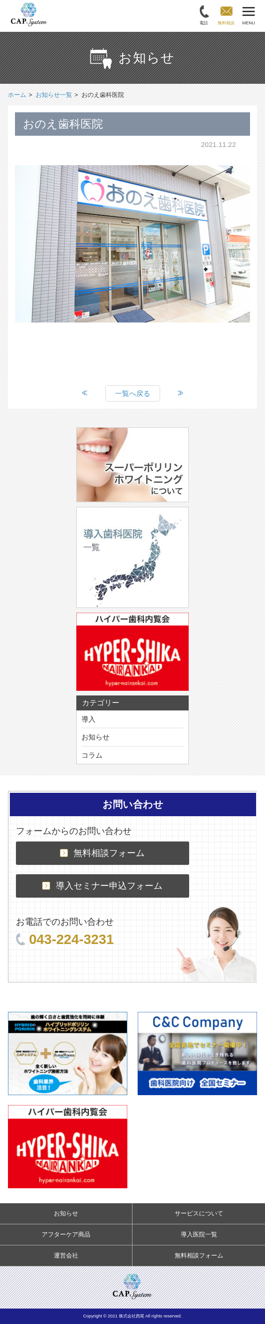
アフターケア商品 (66, 1234)
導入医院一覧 (199, 1234)
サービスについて (199, 1213)
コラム (92, 755)
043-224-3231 (65, 939)
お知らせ (95, 737)
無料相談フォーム (102, 853)
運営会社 (66, 1255)
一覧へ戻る (132, 393)
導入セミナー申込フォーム (102, 886)
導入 (88, 719)
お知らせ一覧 (54, 94)
